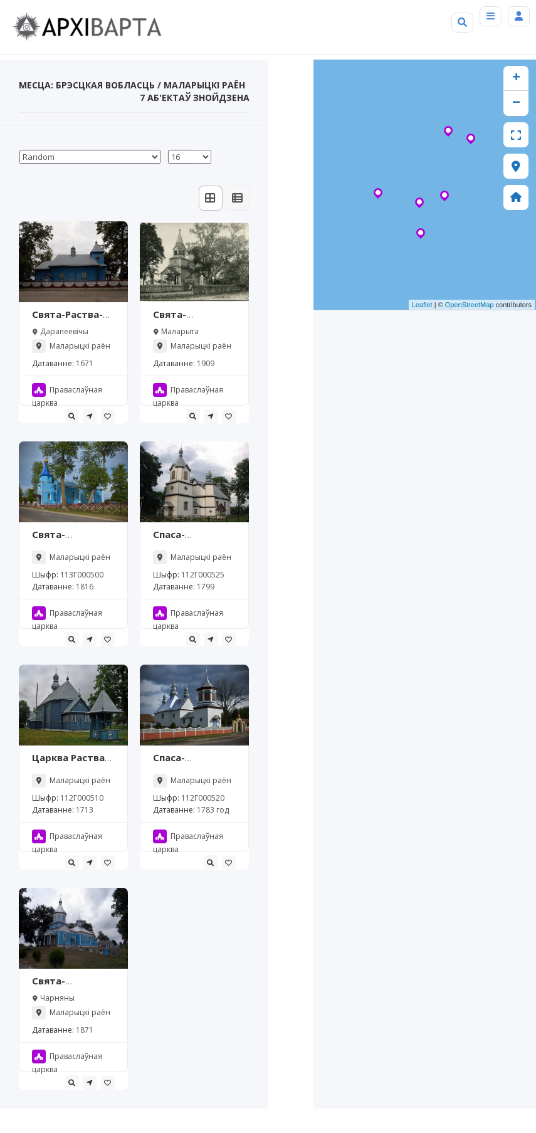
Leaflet (422, 329)
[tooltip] (72, 439)
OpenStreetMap (469, 329)
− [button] (516, 128)
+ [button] (516, 102)
